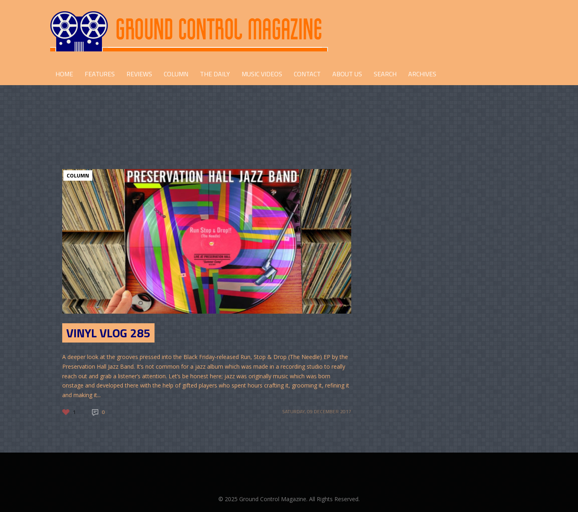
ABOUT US (347, 74)
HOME (64, 74)
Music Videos (262, 74)
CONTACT (307, 74)
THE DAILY (215, 74)
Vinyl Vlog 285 (108, 333)
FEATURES (100, 74)
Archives (422, 74)
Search (385, 74)
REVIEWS (139, 74)
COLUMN (176, 74)
